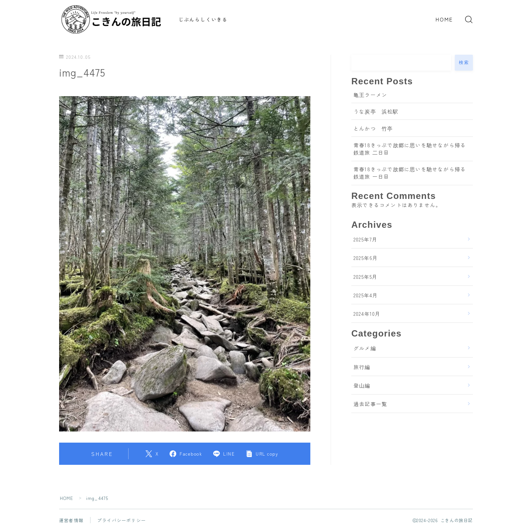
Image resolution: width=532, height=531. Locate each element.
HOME (444, 19)
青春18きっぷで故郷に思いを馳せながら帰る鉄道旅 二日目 (410, 148)
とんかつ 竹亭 (373, 128)
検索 (464, 62)
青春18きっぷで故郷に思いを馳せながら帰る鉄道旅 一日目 (410, 172)
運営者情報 (71, 520)
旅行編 (362, 367)
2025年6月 (366, 257)
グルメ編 (365, 348)
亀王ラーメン (370, 94)
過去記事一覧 (370, 403)
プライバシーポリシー (121, 520)
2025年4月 (366, 295)
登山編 (362, 385)
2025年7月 (366, 239)
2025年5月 (366, 276)
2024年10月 (367, 313)
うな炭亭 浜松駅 (376, 111)
